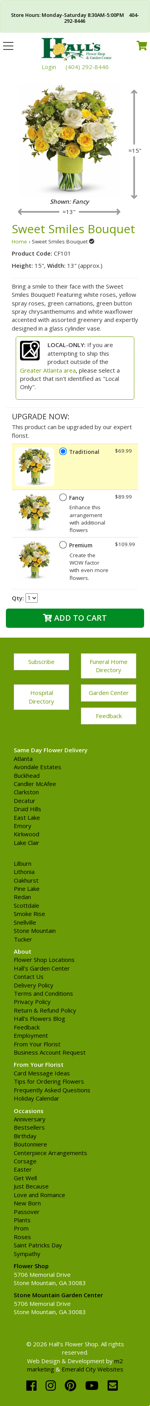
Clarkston (26, 792)
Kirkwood (26, 834)
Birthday (25, 1136)
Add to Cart (75, 617)
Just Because (31, 1186)
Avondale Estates (37, 767)
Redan (22, 897)
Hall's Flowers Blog (39, 1018)
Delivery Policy (33, 985)
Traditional (84, 451)
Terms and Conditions (43, 993)
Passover (27, 1212)
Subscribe (41, 662)
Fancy (76, 497)
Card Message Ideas (42, 1073)
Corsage (25, 1161)
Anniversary (30, 1119)
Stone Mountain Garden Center (58, 1295)
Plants (22, 1220)
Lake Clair (26, 843)
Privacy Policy (32, 1002)
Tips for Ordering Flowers (49, 1081)
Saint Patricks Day (38, 1245)
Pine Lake (27, 888)
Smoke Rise (29, 914)
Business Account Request (50, 1052)
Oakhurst (26, 880)
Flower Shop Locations (44, 960)
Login (49, 67)
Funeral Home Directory (109, 666)
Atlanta (23, 758)
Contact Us (29, 976)
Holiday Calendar (36, 1098)
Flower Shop (31, 1266)
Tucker (23, 939)
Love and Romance (39, 1195)
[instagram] (52, 1385)
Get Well (25, 1178)
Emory (22, 826)
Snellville (25, 922)
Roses (22, 1237)
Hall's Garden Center (42, 968)
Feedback (109, 716)
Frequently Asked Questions (52, 1090)
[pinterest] (72, 1385)
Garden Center (109, 693)
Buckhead (27, 775)
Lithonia (24, 872)
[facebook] (33, 1385)
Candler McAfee (35, 784)
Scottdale (26, 905)
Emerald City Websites (92, 1369)
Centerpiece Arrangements (50, 1153)
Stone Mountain (35, 930)
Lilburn (22, 863)
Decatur (24, 800)
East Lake (27, 817)
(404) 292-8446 (87, 67)
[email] (113, 1385)
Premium (80, 545)
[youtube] (93, 1385)
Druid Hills (27, 809)
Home (19, 241)
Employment (31, 1035)
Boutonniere (30, 1144)
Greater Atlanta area (48, 370)
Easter (23, 1169)
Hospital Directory (41, 697)
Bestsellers (29, 1127)
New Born (27, 1203)
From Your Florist (37, 1044)
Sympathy (27, 1254)
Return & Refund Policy (45, 1010)
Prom (21, 1228)
